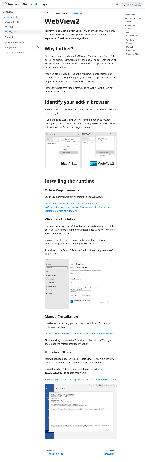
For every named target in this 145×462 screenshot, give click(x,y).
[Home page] (47, 13)
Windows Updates (130, 41)
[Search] (132, 4)
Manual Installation (131, 48)
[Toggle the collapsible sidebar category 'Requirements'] (38, 17)
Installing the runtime (129, 27)
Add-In (34, 4)
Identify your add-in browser (132, 20)
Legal (45, 4)
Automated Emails (14, 42)
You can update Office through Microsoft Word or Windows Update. (80, 379)
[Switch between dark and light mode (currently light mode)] (117, 4)
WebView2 (10, 32)
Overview (8, 11)
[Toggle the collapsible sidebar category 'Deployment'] (38, 47)
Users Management (13, 52)
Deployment (9, 47)
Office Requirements (132, 34)
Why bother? (129, 14)
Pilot (25, 4)
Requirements (10, 17)
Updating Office (133, 54)
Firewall (9, 37)
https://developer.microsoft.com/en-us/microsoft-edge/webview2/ (80, 333)
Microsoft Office (13, 22)
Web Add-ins (11, 27)
